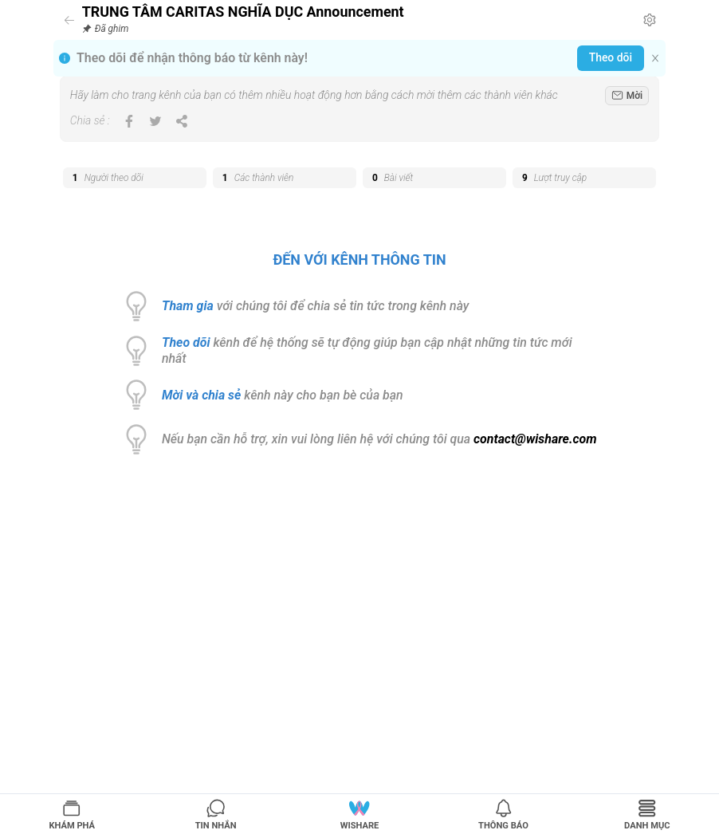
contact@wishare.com (534, 439)
